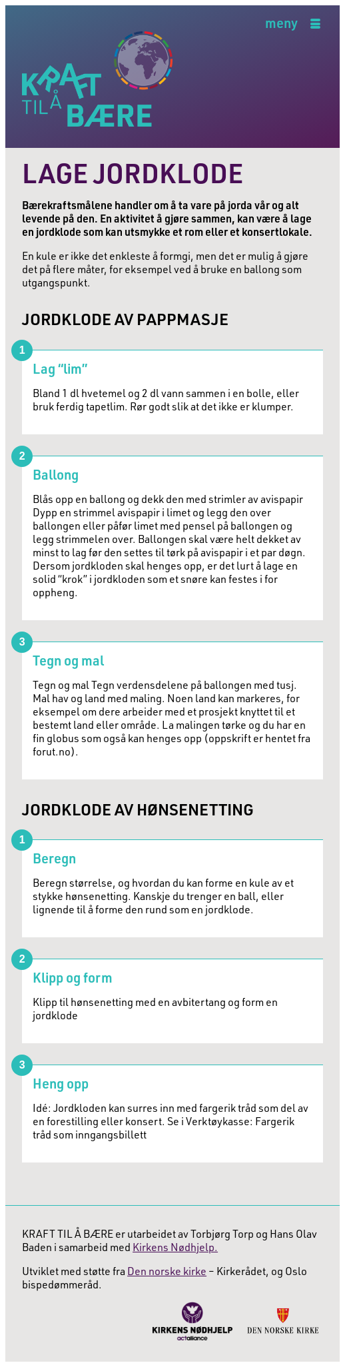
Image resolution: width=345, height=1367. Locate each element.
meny (281, 23)
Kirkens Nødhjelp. (175, 1247)
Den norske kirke (166, 1271)
